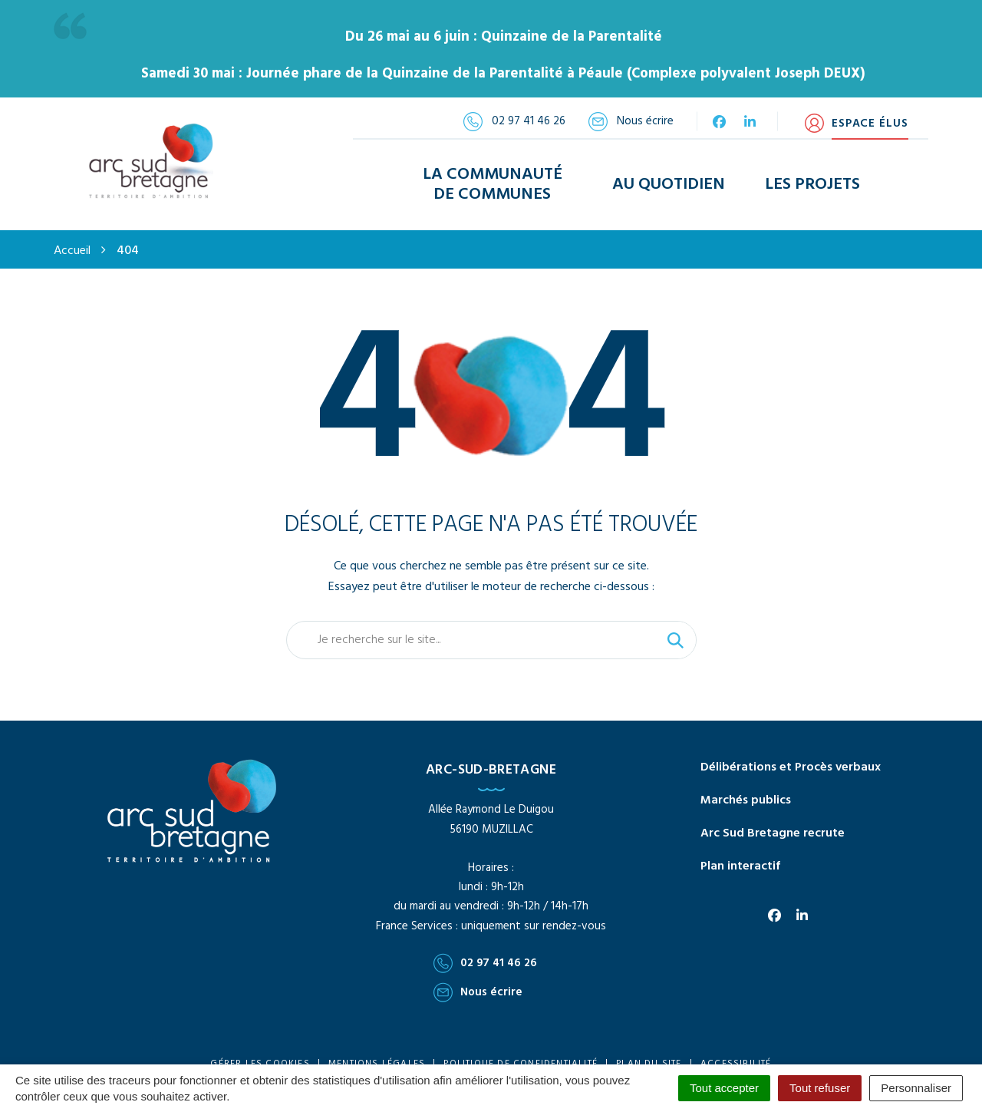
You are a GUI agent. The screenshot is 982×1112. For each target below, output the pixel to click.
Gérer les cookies (259, 1048)
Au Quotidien (668, 176)
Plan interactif (740, 851)
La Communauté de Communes (492, 176)
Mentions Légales (376, 1048)
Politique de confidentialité (520, 1048)
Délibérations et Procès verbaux (790, 752)
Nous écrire (477, 977)
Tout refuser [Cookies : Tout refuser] (819, 1087)
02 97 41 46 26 (485, 948)
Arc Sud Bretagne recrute (772, 818)
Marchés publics (745, 785)
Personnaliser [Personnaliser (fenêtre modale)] (916, 1087)
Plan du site (648, 1048)
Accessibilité (736, 1048)
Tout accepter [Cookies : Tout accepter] (724, 1087)
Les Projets (812, 176)
